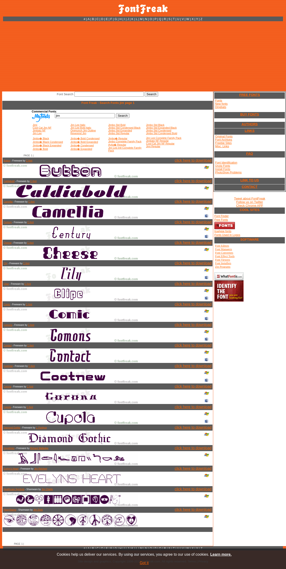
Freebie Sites (223, 143)
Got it (144, 563)
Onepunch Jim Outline (83, 130)
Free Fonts (221, 219)
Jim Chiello (47, 489)
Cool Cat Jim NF (42, 127)
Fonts (218, 100)
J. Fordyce (41, 427)
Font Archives (223, 139)
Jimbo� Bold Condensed (85, 138)
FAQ (249, 153)
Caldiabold (8, 181)
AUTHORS (249, 124)
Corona (7, 386)
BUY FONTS (249, 114)
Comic (6, 304)
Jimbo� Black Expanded (47, 145)
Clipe (6, 284)
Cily (5, 263)
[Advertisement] (143, 56)
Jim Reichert (40, 468)
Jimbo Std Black (155, 124)
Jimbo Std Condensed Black (124, 127)
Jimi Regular (153, 146)
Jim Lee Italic (77, 124)
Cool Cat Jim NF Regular (160, 143)
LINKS (250, 131)
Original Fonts (224, 136)
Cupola (7, 407)
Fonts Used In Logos (227, 235)
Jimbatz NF (39, 130)
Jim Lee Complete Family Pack (163, 138)
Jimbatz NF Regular (157, 140)
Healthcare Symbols (13, 489)
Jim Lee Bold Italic (80, 127)
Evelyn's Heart (10, 468)
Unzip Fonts (222, 166)
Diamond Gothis (11, 427)
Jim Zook (38, 510)
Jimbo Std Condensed (158, 130)
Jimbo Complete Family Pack (124, 141)
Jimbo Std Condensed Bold (161, 133)
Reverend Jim (78, 133)
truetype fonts (222, 231)
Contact (7, 345)
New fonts (221, 103)
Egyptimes (8, 448)
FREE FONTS (249, 95)
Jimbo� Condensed (82, 145)
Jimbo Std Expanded (120, 130)
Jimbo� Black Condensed (48, 141)
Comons (7, 325)
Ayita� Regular (117, 144)
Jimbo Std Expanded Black (161, 127)
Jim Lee (37, 133)
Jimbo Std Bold (117, 124)
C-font (29, 160)
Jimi (35, 124)
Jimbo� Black (41, 138)
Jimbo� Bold (40, 149)
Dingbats (220, 107)
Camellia (8, 201)
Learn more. (221, 554)
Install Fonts (222, 169)
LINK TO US (249, 180)
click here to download (193, 160)
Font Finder (221, 216)
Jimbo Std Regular (118, 133)
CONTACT (249, 187)
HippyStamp (9, 510)
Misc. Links (222, 146)
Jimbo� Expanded (81, 149)
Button (6, 160)
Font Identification (226, 162)
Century (7, 222)
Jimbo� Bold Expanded (84, 141)
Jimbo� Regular (117, 138)
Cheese (7, 243)
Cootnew (8, 366)
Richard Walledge (39, 448)
